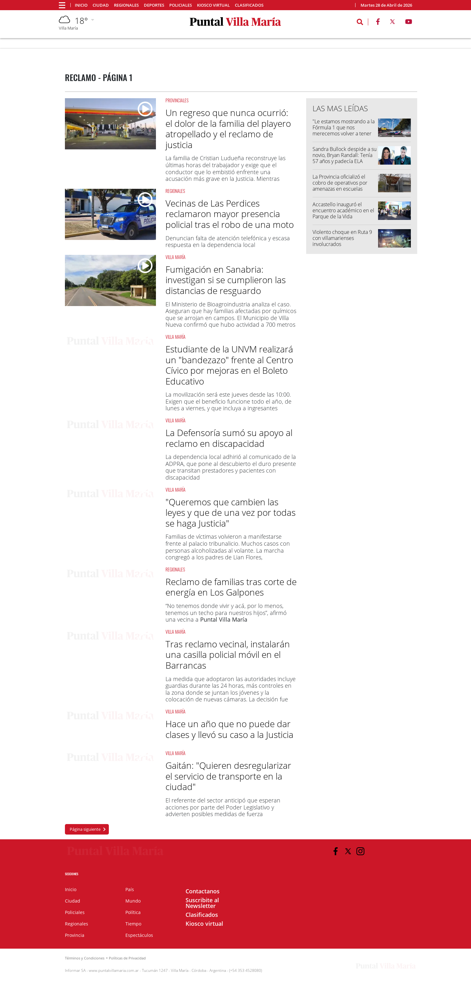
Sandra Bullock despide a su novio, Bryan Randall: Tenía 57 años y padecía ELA (344, 155)
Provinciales (176, 100)
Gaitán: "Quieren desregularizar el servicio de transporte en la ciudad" (228, 776)
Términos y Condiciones (84, 958)
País (129, 889)
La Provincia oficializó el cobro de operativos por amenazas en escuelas (340, 182)
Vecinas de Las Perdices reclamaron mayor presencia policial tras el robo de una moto (229, 213)
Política (133, 912)
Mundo (133, 901)
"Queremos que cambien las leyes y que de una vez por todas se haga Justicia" (230, 512)
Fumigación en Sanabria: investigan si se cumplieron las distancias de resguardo (225, 280)
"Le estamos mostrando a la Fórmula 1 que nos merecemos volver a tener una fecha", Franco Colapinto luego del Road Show (344, 136)
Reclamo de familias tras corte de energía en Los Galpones (231, 587)
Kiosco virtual (213, 5)
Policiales (180, 5)
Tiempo (133, 924)
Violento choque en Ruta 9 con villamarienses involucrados (342, 238)
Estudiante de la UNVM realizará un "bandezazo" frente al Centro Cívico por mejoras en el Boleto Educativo (229, 365)
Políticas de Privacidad (127, 958)
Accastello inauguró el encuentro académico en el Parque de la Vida (343, 210)
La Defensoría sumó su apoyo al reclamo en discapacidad (228, 437)
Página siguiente (85, 829)
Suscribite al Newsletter (202, 903)
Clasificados (249, 5)
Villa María (175, 257)
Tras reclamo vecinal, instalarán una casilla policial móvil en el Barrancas (227, 654)
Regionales (126, 5)
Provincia (74, 935)
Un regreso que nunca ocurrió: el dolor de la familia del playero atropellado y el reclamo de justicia (228, 128)
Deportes (154, 5)
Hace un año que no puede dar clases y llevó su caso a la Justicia (229, 729)
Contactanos (203, 891)
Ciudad (101, 5)
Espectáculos (139, 935)
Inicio (81, 5)
